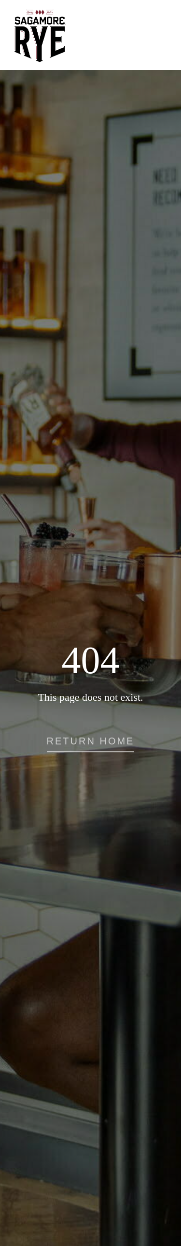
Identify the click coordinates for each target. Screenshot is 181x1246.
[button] (91, 744)
